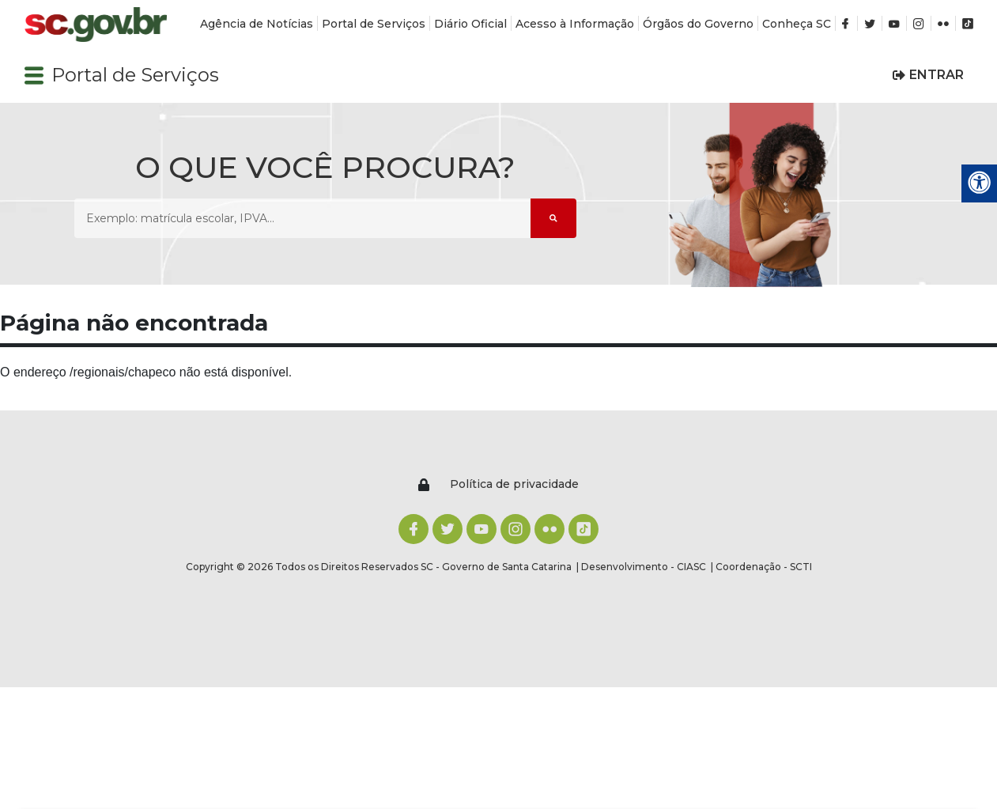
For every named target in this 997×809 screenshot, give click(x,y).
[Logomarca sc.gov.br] (96, 25)
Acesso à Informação (574, 24)
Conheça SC (796, 24)
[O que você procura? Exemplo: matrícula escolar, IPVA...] (302, 218)
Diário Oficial (470, 24)
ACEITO (498, 765)
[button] (34, 75)
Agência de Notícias (256, 24)
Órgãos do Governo (698, 24)
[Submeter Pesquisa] (553, 218)
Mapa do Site (828, 534)
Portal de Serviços (373, 24)
